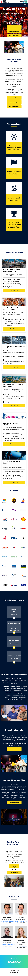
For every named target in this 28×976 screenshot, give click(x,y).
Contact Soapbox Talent (14, 866)
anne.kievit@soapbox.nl (21, 946)
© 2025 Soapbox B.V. (14, 970)
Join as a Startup (14, 27)
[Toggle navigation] (25, 5)
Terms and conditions (14, 974)
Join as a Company (14, 31)
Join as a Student (14, 35)
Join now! (14, 749)
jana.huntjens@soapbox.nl (8, 944)
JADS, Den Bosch (14, 630)
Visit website (14, 872)
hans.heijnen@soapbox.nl (7, 921)
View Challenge (14, 290)
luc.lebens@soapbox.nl (21, 921)
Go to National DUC (14, 802)
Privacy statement (14, 972)
